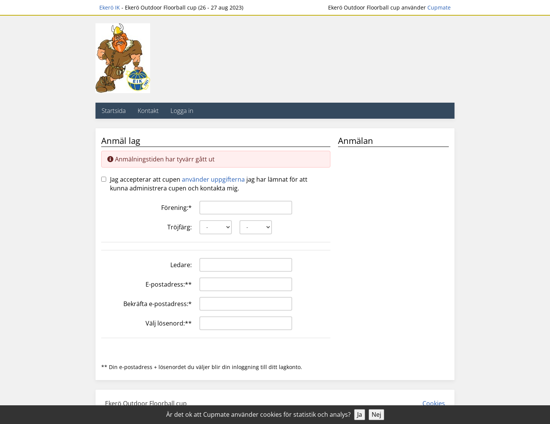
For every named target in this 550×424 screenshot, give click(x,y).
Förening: (176, 207)
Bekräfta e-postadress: (157, 304)
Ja (359, 414)
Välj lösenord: (169, 323)
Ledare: (181, 265)
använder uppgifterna (213, 179)
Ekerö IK (109, 7)
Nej (376, 414)
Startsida (114, 110)
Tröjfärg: (179, 227)
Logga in (181, 110)
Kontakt (148, 110)
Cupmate (439, 7)
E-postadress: (169, 284)
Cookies (433, 403)
